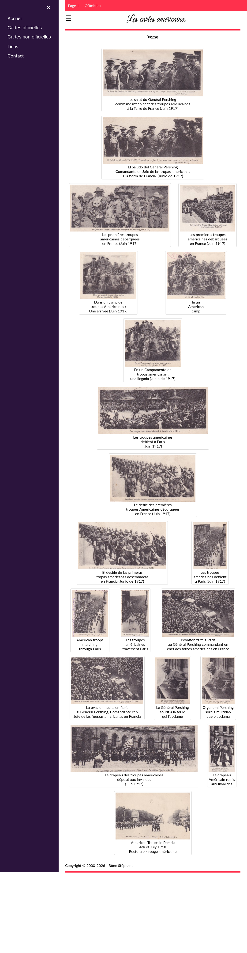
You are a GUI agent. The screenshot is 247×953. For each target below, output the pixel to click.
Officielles (93, 5)
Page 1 (73, 5)
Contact (15, 55)
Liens (12, 46)
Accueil (14, 18)
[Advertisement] (156, 910)
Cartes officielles (24, 27)
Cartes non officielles (29, 36)
